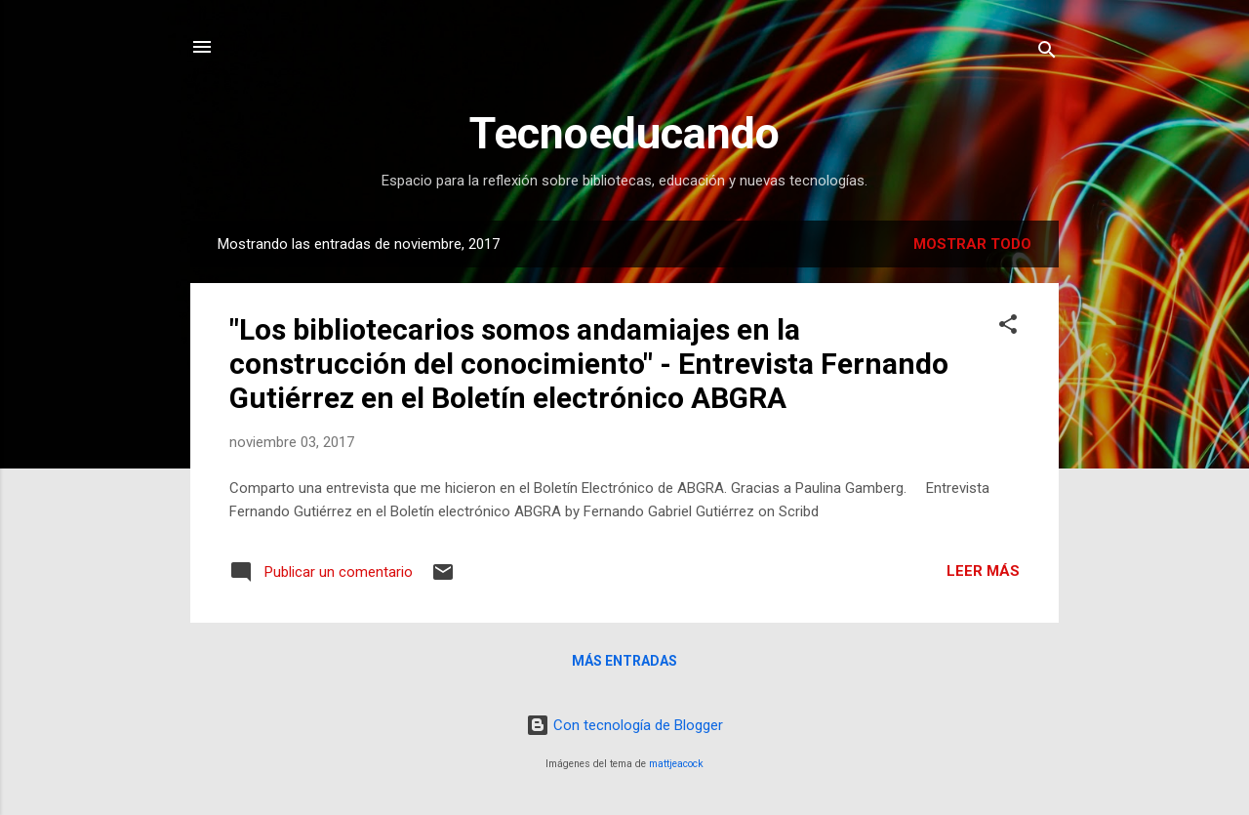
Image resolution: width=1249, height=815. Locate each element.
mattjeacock (676, 763)
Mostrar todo (972, 244)
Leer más (983, 571)
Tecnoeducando (624, 133)
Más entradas (624, 661)
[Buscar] (1047, 53)
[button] (1008, 327)
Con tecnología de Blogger (624, 725)
